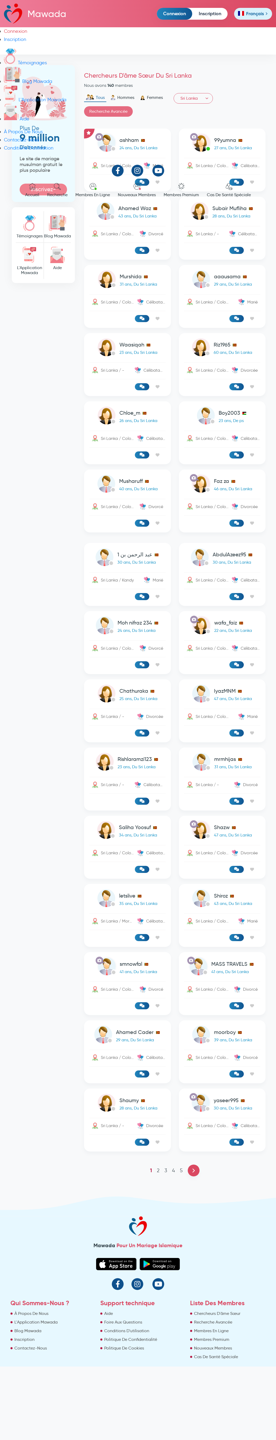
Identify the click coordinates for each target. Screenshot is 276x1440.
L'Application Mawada (35, 100)
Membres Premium (181, 190)
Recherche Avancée (213, 1322)
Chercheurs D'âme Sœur (217, 1313)
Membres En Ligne (92, 190)
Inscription (210, 13)
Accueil (32, 190)
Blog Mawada (28, 81)
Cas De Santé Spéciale (229, 190)
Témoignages (25, 63)
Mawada (35, 13)
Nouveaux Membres (137, 190)
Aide (16, 119)
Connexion (174, 13)
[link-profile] (127, 212)
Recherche (57, 190)
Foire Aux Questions (123, 1322)
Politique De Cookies (124, 1348)
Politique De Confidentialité (130, 1339)
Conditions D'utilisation (28, 148)
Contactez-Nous (21, 140)
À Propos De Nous (23, 132)
